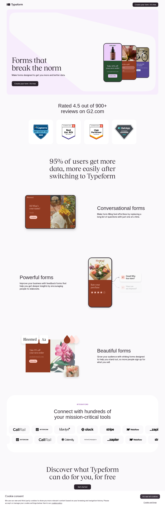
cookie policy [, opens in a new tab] (56, 503)
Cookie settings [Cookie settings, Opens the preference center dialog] (150, 502)
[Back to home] (15, 4)
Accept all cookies (150, 496)
